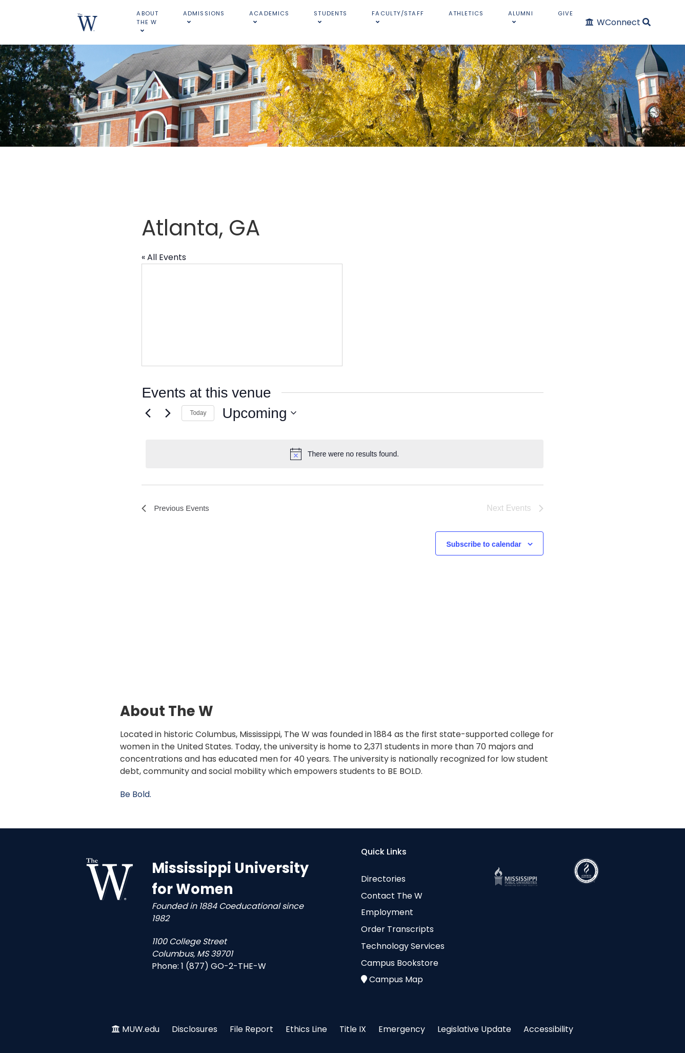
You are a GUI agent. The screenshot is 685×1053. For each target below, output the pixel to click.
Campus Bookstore (399, 963)
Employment (387, 912)
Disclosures (194, 1029)
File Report (251, 1029)
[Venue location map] (242, 314)
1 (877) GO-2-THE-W (223, 966)
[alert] (344, 454)
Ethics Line (306, 1029)
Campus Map (396, 979)
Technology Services (403, 946)
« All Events (164, 257)
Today (198, 412)
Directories (383, 879)
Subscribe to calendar (483, 544)
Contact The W (391, 896)
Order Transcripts (397, 929)
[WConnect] (613, 22)
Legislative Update (474, 1029)
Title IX (352, 1029)
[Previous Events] (148, 413)
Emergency (401, 1029)
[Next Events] (168, 413)
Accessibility (548, 1029)
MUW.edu (140, 1029)
